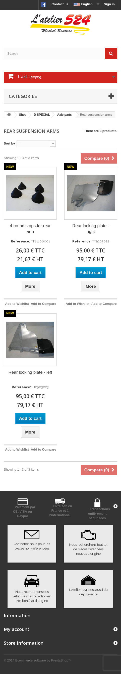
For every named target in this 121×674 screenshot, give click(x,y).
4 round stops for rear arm (30, 228)
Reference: (20, 241)
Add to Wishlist (17, 304)
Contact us (59, 4)
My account (16, 629)
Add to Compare (43, 304)
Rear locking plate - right (90, 228)
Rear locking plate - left (30, 372)
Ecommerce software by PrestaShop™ (43, 660)
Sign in (109, 4)
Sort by (9, 143)
